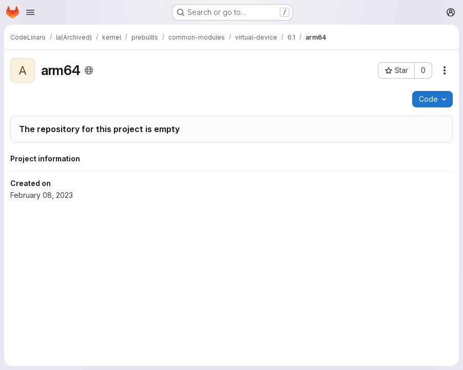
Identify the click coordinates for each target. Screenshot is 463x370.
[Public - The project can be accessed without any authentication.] (89, 70)
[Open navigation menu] (30, 12)
